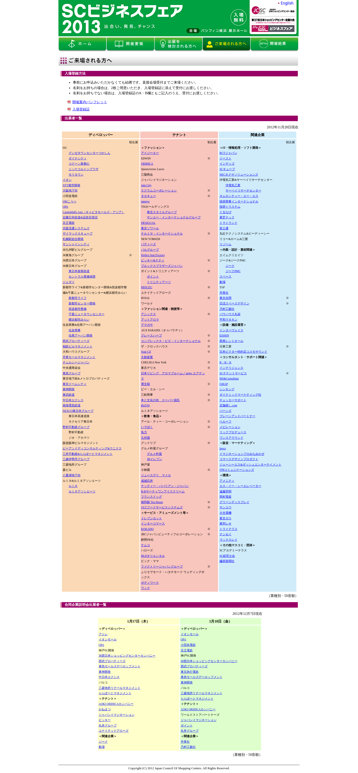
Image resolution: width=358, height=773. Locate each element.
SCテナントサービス (233, 373)
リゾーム (225, 244)
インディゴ (227, 163)
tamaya (145, 201)
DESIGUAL (148, 223)
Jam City (146, 185)
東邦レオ (225, 523)
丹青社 (224, 292)
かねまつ (105, 709)
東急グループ (72, 373)
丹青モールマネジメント (79, 357)
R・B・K (225, 362)
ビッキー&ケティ (152, 260)
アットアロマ (150, 319)
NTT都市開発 (71, 185)
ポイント (153, 276)
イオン (67, 180)
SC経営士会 (227, 556)
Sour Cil (146, 351)
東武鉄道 (69, 394)
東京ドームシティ (75, 384)
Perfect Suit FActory (153, 255)
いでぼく (147, 427)
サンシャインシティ (76, 244)
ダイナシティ (78, 158)
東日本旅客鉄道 (79, 271)
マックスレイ (228, 539)
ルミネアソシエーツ (82, 491)
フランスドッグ (151, 496)
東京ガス (225, 518)
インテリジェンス (231, 368)
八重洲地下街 (72, 475)
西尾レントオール (231, 341)
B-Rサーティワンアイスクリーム (162, 491)
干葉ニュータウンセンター (86, 314)
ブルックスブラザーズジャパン (162, 266)
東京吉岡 (225, 298)
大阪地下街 (70, 190)
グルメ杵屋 (154, 454)
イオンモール (108, 639)
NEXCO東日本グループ (78, 411)
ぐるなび (225, 212)
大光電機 (225, 513)
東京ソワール (150, 228)
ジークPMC (233, 271)
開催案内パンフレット (89, 102)
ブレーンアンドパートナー (237, 416)
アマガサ (147, 325)
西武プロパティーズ (76, 341)
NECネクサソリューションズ (239, 174)
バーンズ (225, 411)
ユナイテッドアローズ (114, 730)
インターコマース (153, 523)
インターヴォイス (231, 330)
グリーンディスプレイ (234, 502)
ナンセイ (225, 534)
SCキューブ (227, 169)
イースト (225, 158)
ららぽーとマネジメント (115, 693)
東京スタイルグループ (162, 212)
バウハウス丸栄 (230, 314)
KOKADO (147, 529)
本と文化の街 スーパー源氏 (160, 400)
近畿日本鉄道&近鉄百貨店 (80, 217)
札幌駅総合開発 (73, 239)
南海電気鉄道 (72, 405)
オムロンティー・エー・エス (239, 196)
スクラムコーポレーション (159, 190)
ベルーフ (225, 421)
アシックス (148, 314)
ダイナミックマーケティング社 (240, 394)
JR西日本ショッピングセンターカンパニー (127, 655)
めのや (145, 405)
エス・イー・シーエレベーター (240, 486)
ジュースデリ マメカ (156, 475)
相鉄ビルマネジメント (77, 346)
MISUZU (146, 287)
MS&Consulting (229, 378)
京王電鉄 (69, 223)
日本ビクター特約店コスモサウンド (243, 351)
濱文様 (145, 384)
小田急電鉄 (188, 645)
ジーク (229, 266)
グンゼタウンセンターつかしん (89, 153)
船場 (222, 282)
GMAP (224, 384)
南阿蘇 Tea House (152, 502)
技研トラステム (230, 206)
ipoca (223, 448)
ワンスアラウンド (231, 437)
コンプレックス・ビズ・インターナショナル (171, 341)
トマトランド (228, 223)
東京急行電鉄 (190, 672)
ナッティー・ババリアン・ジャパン (165, 486)
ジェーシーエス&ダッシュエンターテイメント (250, 464)
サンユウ (225, 507)
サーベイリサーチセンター (243, 190)
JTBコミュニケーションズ (237, 470)
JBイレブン (154, 459)
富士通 (224, 228)
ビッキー (105, 720)
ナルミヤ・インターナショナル (162, 233)
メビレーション (230, 427)
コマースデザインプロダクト (239, 459)
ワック (145, 588)
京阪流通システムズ (76, 228)
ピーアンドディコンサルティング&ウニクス (92, 448)
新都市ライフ (78, 298)
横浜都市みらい (79, 319)
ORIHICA (147, 163)
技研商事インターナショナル (239, 201)
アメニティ (227, 481)
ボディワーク (150, 582)
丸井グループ (108, 725)
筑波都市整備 (78, 309)
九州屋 (145, 437)
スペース (225, 276)
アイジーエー (150, 153)
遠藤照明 (225, 491)
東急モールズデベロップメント (119, 666)
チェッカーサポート (233, 400)
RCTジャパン (228, 153)
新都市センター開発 (82, 303)
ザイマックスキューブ (77, 233)
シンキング (227, 389)
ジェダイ (69, 282)
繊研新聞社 (227, 561)
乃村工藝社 (227, 309)
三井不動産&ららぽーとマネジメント (88, 454)
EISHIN (224, 335)
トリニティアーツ (159, 282)
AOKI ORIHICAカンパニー (116, 704)
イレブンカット (151, 518)
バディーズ (148, 244)
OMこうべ (69, 201)
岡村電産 (225, 496)
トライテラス (228, 529)
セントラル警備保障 (82, 276)
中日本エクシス (73, 400)
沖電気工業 (232, 185)
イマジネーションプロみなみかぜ (242, 454)
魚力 (144, 432)
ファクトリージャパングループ (162, 566)
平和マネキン (228, 319)
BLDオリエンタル (153, 556)
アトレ (103, 634)
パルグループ (150, 249)
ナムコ (145, 545)
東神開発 (69, 389)
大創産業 (147, 357)
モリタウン (76, 174)
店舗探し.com (228, 405)
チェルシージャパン (76, 362)
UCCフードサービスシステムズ (162, 507)
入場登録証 (81, 109)
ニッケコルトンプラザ (83, 169)
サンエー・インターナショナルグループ (174, 217)
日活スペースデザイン (234, 303)
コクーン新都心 (79, 163)
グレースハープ (151, 335)
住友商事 (75, 330)
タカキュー (148, 196)
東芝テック (227, 217)
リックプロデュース (233, 432)
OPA (65, 206)
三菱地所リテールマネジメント (119, 688)
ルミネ (73, 486)
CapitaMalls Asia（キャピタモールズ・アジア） (94, 212)
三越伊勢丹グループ (76, 459)
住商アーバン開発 (80, 335)
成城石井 (147, 481)
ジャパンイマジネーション (116, 715)
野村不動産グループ (76, 427)
